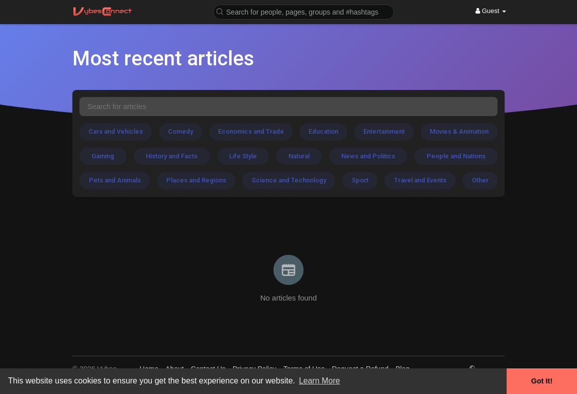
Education (323, 131)
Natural (299, 156)
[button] (304, 11)
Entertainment (384, 131)
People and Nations (456, 156)
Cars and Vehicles (115, 131)
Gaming (102, 156)
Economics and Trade (251, 131)
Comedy (180, 131)
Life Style (243, 156)
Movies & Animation (459, 131)
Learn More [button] (319, 380)
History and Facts (172, 156)
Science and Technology (289, 180)
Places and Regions (196, 180)
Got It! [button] (541, 381)
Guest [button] (490, 11)
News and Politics (368, 156)
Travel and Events (420, 180)
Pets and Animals (115, 180)
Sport (360, 180)
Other (480, 180)
